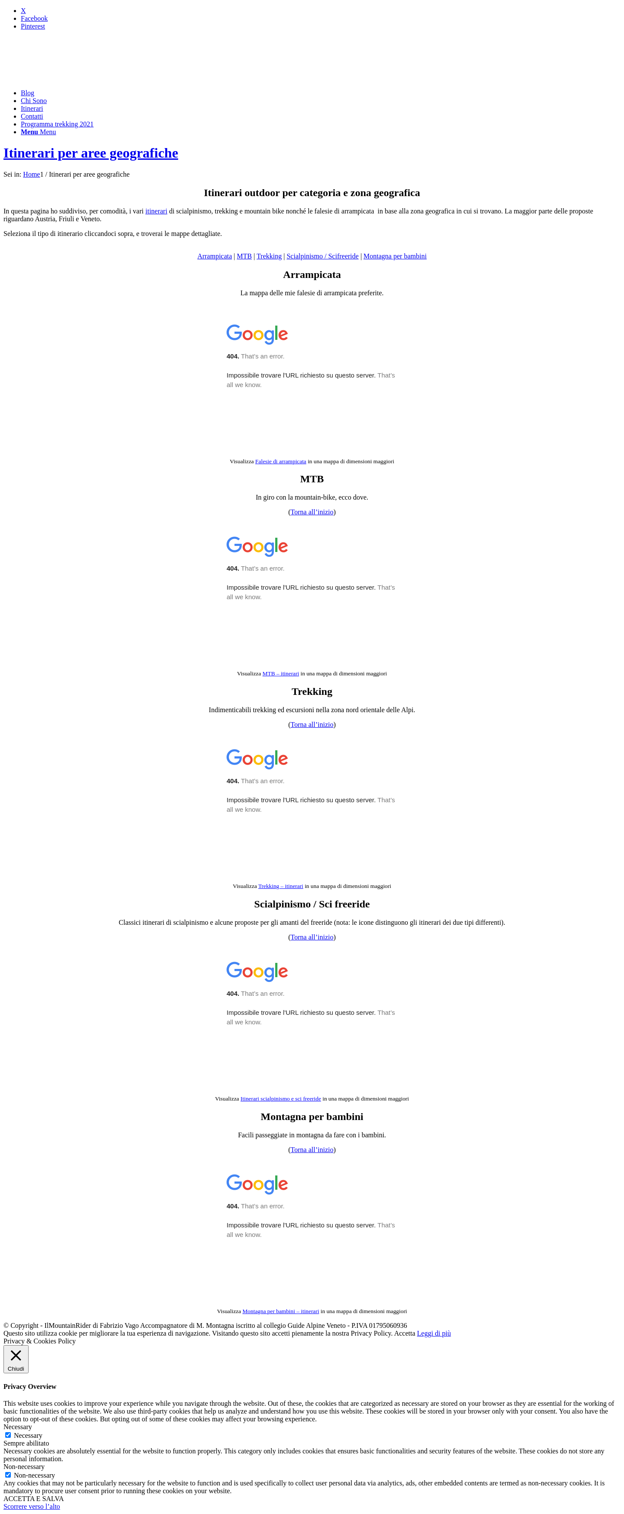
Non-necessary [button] (24, 1466)
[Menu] (38, 132)
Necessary (28, 1435)
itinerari (156, 211)
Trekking (269, 256)
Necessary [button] (17, 1426)
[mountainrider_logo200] (68, 78)
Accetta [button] (404, 1333)
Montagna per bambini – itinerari (281, 1311)
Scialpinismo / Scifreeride (322, 256)
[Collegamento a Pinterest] (33, 26)
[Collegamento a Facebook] (34, 18)
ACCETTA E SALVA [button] (33, 1498)
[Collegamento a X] (23, 10)
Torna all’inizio (312, 512)
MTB (244, 256)
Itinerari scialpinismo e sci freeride (280, 1098)
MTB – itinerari (281, 673)
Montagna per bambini (395, 256)
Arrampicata (214, 256)
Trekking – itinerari (280, 886)
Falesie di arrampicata (280, 461)
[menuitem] (321, 93)
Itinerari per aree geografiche (90, 153)
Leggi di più (434, 1333)
